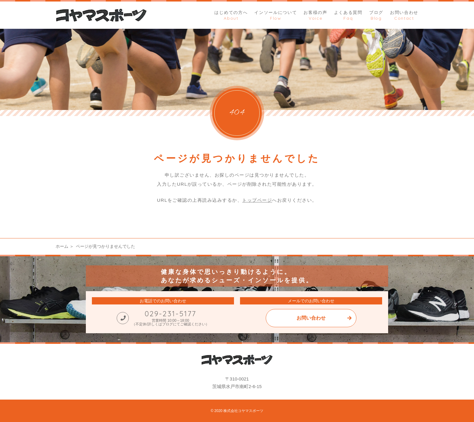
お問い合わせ (311, 318)
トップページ (257, 200)
